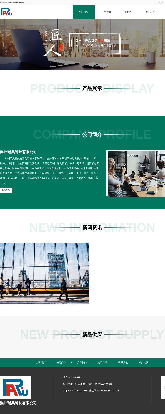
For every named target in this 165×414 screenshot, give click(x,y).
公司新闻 (82, 362)
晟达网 (160, 2)
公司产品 (102, 362)
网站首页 (83, 11)
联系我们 (123, 362)
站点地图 (144, 362)
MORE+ (6, 190)
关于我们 (106, 11)
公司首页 (41, 362)
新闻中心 (128, 11)
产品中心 (151, 11)
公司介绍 (61, 362)
